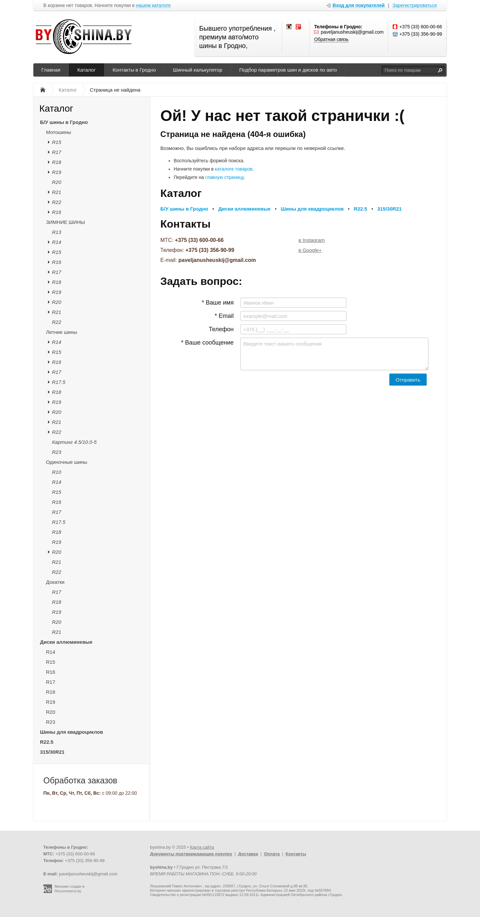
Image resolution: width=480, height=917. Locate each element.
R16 (56, 212)
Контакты (296, 853)
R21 (56, 192)
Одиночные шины (66, 462)
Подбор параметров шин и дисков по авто (288, 70)
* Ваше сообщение (207, 342)
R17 (56, 152)
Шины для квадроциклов (71, 732)
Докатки (55, 582)
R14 (56, 242)
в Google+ (310, 250)
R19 (56, 172)
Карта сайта (202, 847)
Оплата (272, 853)
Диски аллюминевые (66, 642)
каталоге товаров (234, 169)
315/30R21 (52, 752)
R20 (56, 182)
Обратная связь (331, 39)
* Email (224, 316)
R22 (56, 202)
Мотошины (58, 132)
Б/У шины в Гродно (64, 122)
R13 (56, 232)
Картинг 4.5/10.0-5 (74, 442)
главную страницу (224, 177)
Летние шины (61, 332)
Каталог (86, 70)
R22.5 (46, 742)
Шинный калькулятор (197, 70)
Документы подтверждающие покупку (191, 853)
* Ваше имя (218, 302)
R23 (56, 452)
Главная (50, 70)
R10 (56, 472)
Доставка (248, 853)
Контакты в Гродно (134, 70)
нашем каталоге (153, 5)
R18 (56, 162)
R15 (56, 142)
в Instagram (312, 240)
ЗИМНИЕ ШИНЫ (65, 222)
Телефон (221, 329)
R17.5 (58, 382)
